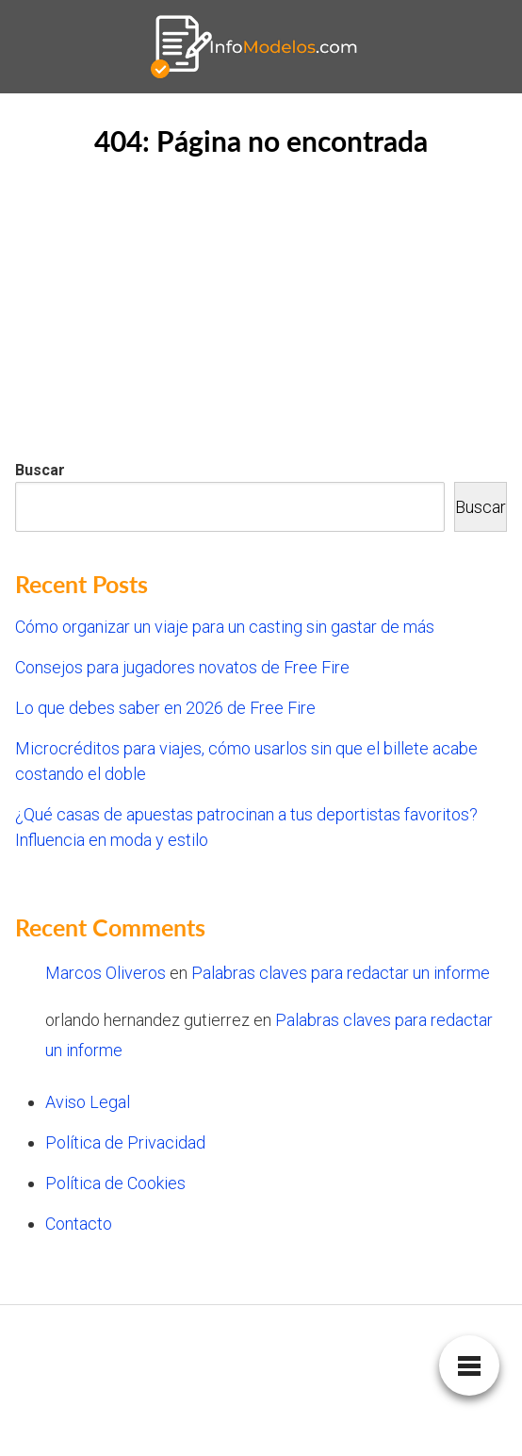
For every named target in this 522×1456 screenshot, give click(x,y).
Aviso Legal (87, 1102)
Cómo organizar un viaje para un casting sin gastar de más (224, 627)
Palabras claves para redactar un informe (340, 973)
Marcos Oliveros (105, 973)
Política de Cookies (115, 1183)
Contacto (78, 1223)
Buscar (40, 470)
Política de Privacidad (125, 1142)
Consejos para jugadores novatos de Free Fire (182, 667)
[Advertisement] (261, 315)
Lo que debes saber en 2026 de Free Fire (165, 708)
